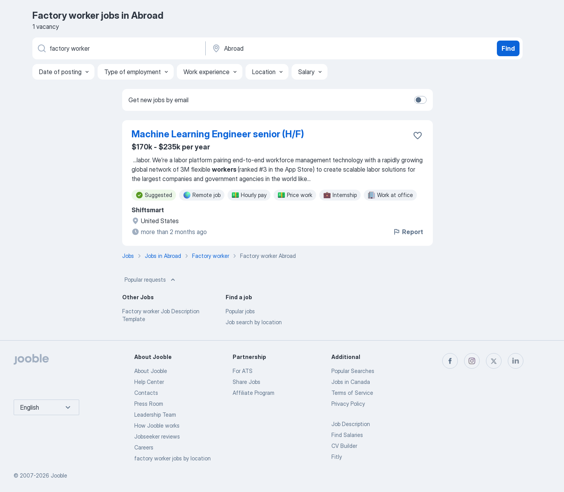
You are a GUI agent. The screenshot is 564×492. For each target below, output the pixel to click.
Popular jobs (240, 311)
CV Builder (344, 445)
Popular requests (151, 280)
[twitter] (494, 361)
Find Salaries (347, 435)
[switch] (420, 100)
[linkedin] (515, 361)
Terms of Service (352, 392)
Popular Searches (352, 371)
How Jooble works (157, 425)
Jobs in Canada (350, 381)
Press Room (148, 403)
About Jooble (150, 371)
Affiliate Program (253, 392)
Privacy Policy (348, 403)
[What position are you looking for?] (118, 48)
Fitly (336, 456)
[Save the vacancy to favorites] (417, 135)
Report (408, 232)
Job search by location (254, 322)
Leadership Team (155, 414)
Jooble (59, 475)
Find (508, 48)
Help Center (149, 381)
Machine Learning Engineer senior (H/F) (218, 134)
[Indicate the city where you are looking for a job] (293, 48)
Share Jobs (246, 381)
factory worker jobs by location (172, 458)
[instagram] (472, 361)
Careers (143, 447)
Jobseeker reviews (157, 436)
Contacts (146, 392)
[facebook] (450, 361)
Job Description (350, 424)
